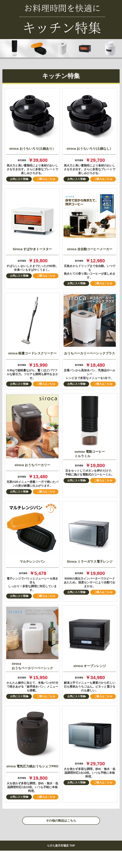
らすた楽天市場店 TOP (61, 848)
